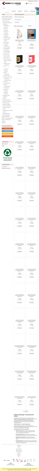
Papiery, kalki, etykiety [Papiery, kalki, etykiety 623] (6, 19)
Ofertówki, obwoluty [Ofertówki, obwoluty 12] (7, 37)
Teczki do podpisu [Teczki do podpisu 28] (7, 46)
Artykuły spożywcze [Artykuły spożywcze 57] (6, 113)
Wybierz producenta (5, 143)
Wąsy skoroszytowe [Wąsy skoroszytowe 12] (7, 75)
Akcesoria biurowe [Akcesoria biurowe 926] (6, 21)
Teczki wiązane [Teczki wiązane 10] (6, 49)
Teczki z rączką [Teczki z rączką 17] (6, 57)
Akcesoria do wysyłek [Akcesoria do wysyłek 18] (6, 104)
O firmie (19, 447)
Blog (19, 456)
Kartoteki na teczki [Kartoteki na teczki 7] (7, 83)
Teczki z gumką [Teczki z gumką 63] (6, 42)
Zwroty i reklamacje (19, 451)
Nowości (3, 121)
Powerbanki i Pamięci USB (7, 133)
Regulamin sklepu (19, 449)
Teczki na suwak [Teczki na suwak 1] (6, 52)
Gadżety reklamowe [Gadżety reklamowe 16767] (5, 116)
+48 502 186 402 (29, 464)
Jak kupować (19, 454)
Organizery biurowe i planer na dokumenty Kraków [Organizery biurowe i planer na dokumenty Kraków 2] (7, 60)
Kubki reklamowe (7, 131)
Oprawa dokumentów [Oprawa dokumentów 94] (6, 99)
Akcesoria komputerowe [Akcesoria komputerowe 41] (7, 105)
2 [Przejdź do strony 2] (25, 411)
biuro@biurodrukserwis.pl (29, 465)
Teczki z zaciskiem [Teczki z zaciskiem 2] (7, 55)
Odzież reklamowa (7, 128)
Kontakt (19, 452)
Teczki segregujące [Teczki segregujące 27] (7, 51)
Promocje (3, 122)
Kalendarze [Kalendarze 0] (6, 81)
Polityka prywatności (19, 450)
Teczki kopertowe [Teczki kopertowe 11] (7, 48)
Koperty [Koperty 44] (4, 98)
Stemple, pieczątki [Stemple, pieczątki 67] (6, 102)
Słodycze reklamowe (7, 136)
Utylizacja (18, 455)
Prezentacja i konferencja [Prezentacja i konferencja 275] (7, 101)
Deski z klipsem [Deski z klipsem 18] (6, 87)
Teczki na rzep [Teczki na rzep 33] (6, 54)
